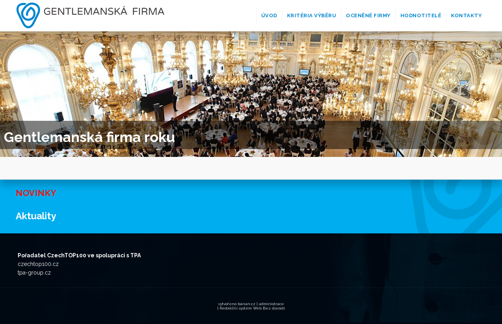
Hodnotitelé (421, 15)
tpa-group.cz (34, 272)
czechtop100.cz (38, 264)
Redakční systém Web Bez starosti (252, 308)
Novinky (36, 193)
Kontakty (466, 15)
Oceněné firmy (368, 15)
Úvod (269, 15)
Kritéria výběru (311, 15)
